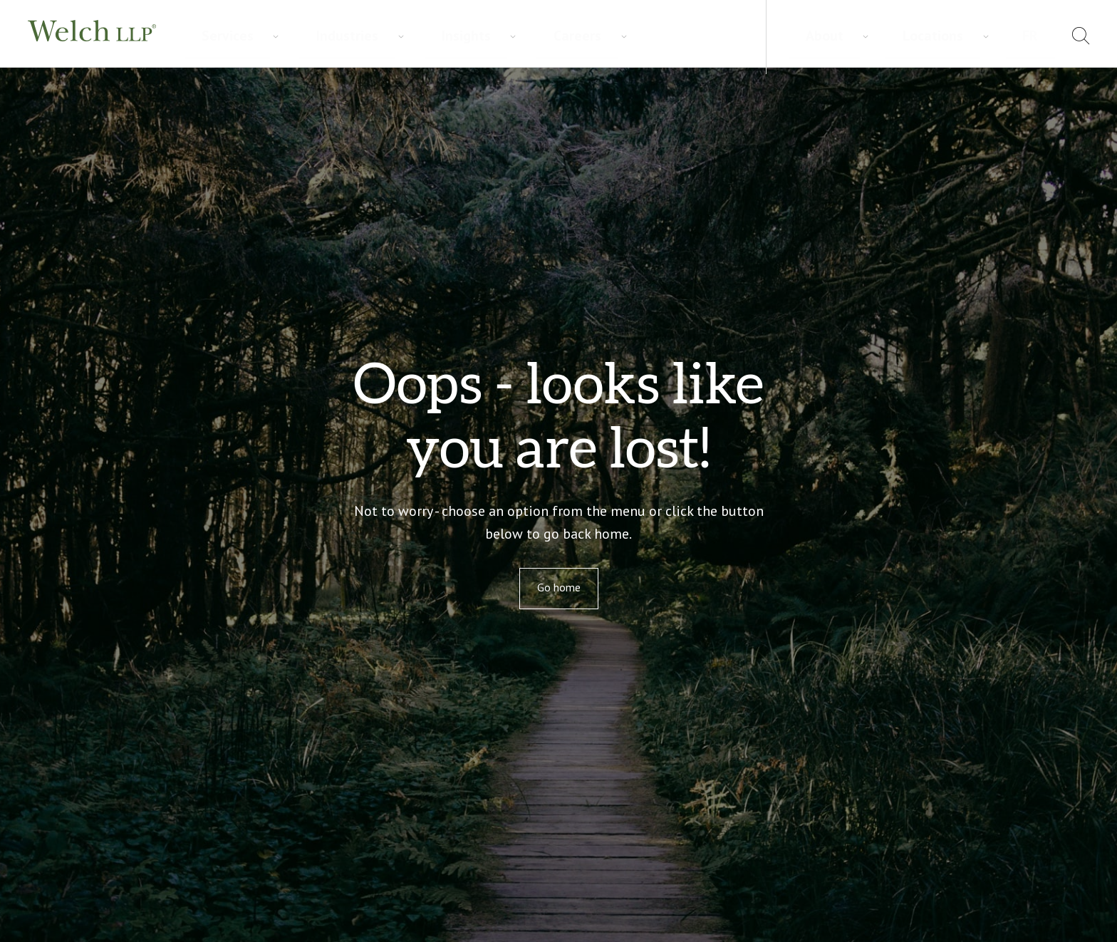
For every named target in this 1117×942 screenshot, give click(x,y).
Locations (985, 36)
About (922, 36)
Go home (559, 587)
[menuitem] (1042, 38)
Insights (354, 36)
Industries (282, 36)
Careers (419, 36)
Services (210, 36)
